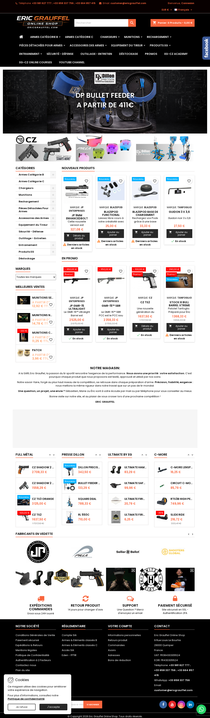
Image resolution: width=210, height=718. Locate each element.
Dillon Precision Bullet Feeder (89, 483)
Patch (37, 350)
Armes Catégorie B (44, 37)
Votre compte (120, 624)
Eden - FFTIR (69, 653)
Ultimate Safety (135, 498)
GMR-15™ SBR (111, 306)
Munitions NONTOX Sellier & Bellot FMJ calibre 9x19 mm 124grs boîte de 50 (43, 315)
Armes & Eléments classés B (79, 638)
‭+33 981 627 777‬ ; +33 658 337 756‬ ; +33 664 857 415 (63, 3)
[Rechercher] (105, 23)
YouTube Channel (72, 62)
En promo (70, 258)
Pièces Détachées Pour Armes (41, 45)
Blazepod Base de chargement (145, 213)
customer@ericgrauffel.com (128, 3)
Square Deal (87, 514)
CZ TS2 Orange (43, 467)
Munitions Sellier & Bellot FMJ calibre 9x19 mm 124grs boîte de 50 (43, 297)
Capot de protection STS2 (182, 467)
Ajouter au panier (110, 233)
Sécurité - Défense (60, 54)
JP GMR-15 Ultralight (77, 307)
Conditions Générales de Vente (35, 633)
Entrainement (29, 54)
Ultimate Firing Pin (135, 514)
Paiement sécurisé (27, 638)
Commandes (116, 643)
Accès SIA (68, 648)
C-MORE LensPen (182, 483)
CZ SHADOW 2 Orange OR (43, 483)
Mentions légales (26, 648)
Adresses (114, 653)
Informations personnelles (124, 633)
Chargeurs (108, 37)
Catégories (25, 168)
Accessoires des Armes (87, 45)
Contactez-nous (26, 663)
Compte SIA (69, 633)
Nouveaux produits (78, 168)
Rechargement (158, 37)
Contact (162, 624)
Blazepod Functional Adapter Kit (111, 215)
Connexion (187, 3)
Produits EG (159, 45)
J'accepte (53, 707)
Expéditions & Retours (29, 643)
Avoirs (112, 648)
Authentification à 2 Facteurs (33, 658)
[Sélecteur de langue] (183, 10)
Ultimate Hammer (135, 483)
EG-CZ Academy (175, 54)
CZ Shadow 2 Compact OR (43, 498)
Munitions (132, 37)
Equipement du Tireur (127, 45)
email (138, 611)
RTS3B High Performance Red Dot (182, 514)
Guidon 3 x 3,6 (179, 212)
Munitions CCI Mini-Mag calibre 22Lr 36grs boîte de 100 (43, 332)
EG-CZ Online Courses (35, 62)
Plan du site (23, 668)
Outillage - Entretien (96, 54)
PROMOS (151, 54)
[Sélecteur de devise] (167, 10)
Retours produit (117, 638)
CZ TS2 (145, 302)
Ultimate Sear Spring (135, 467)
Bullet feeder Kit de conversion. (89, 498)
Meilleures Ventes (30, 287)
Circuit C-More (182, 498)
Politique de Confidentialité (32, 653)
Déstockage (128, 54)
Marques (23, 268)
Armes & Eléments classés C (79, 643)
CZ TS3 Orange (43, 514)
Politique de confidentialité (26, 699)
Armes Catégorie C (79, 37)
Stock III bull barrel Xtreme (179, 303)
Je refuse (22, 707)
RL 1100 (83, 467)
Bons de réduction (119, 658)
